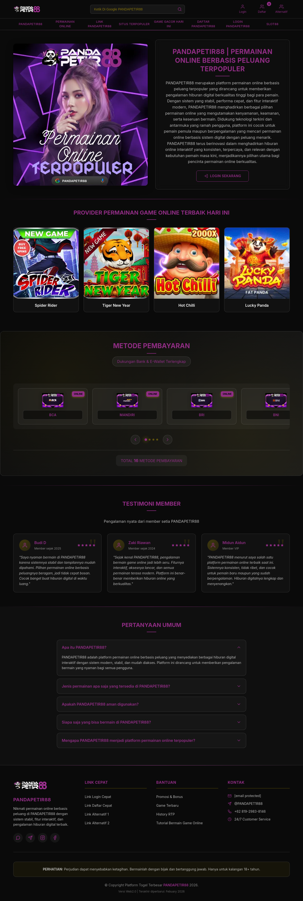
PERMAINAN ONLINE (65, 24)
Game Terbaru (167, 806)
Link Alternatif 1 (97, 814)
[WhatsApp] (18, 838)
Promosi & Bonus (169, 797)
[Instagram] (42, 838)
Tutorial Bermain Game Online (179, 823)
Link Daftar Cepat (98, 806)
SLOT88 (272, 24)
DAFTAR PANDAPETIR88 (203, 24)
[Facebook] (55, 838)
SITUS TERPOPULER (134, 24)
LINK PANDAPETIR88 (99, 24)
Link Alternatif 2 (97, 823)
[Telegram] (30, 838)
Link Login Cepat (98, 797)
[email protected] (247, 796)
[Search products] (137, 9)
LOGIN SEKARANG (222, 176)
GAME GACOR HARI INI (169, 24)
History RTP (165, 814)
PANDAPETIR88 (30, 24)
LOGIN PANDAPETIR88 (238, 24)
